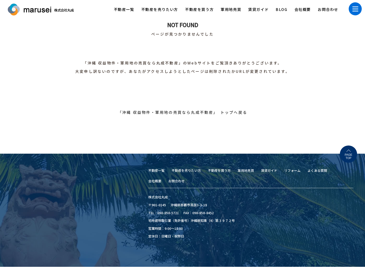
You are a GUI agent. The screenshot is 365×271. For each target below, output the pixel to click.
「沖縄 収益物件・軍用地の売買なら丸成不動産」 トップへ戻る (182, 112)
